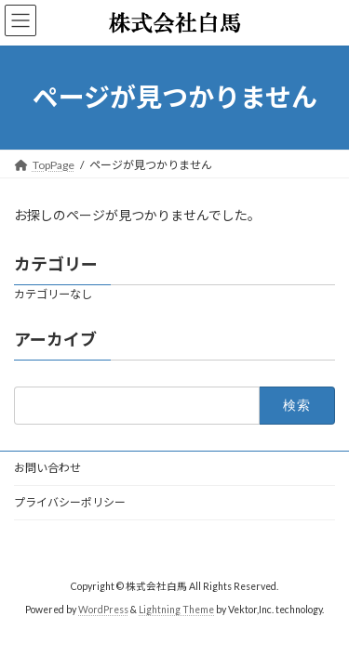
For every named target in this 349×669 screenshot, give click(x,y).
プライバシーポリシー (70, 502)
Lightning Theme (176, 608)
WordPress (103, 608)
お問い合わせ (47, 468)
